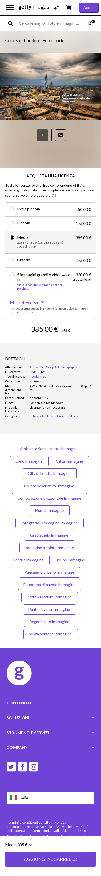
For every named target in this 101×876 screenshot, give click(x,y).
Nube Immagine (71, 559)
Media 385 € (18, 848)
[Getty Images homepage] (34, 7)
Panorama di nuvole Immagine (49, 584)
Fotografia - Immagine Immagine (49, 522)
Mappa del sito (74, 830)
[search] (12, 23)
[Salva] (42, 135)
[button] (50, 87)
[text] (49, 23)
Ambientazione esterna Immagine (49, 448)
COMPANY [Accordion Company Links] (51, 747)
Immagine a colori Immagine (50, 547)
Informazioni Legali (44, 830)
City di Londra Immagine (49, 473)
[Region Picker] (51, 798)
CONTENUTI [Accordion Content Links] (51, 702)
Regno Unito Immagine (49, 621)
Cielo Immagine (29, 461)
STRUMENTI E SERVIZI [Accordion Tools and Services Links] (51, 732)
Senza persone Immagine (51, 633)
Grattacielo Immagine (49, 535)
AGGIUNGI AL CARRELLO (50, 863)
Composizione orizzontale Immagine (49, 498)
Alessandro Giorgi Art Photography (53, 367)
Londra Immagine (28, 559)
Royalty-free (38, 376)
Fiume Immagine (49, 510)
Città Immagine (70, 461)
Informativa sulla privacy (45, 826)
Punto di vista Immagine (49, 609)
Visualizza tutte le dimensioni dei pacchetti (39, 286)
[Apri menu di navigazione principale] (10, 8)
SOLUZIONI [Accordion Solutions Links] (51, 717)
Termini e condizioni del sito (28, 822)
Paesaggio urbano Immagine (49, 572)
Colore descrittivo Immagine (49, 485)
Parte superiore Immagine (50, 596)
